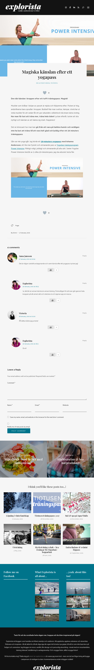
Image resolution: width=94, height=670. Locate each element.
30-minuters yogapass (51, 141)
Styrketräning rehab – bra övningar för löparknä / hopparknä (47, 549)
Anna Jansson (25, 256)
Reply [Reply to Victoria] (85, 313)
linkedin (74, 7)
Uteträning (17, 547)
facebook (70, 7)
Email (37, 405)
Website (66, 405)
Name (9, 405)
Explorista (27, 283)
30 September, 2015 (76, 553)
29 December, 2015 (76, 519)
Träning (54, 83)
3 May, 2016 (17, 550)
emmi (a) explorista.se (37, 656)
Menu (88, 7)
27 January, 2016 (24, 232)
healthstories (43, 83)
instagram (66, 7)
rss (78, 7)
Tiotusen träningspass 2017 (47, 515)
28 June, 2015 (47, 555)
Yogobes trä (62, 145)
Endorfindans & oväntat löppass (76, 548)
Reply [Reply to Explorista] (85, 283)
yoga (17, 225)
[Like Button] (45, 93)
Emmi (15, 232)
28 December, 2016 (47, 519)
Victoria (23, 313)
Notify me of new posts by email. (18, 426)
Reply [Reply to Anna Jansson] (85, 255)
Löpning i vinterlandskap (17, 515)
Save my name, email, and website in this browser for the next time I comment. (37, 417)
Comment (11, 382)
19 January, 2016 (17, 519)
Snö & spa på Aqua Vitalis (76, 515)
